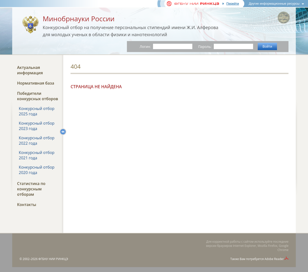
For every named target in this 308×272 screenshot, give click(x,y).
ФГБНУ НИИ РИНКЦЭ (53, 259)
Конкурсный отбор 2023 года (36, 125)
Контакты (26, 204)
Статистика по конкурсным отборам (31, 189)
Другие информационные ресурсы (274, 3)
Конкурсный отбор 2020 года (36, 169)
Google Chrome (282, 248)
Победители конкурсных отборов (37, 96)
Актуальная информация (30, 70)
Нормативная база (35, 83)
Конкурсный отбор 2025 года (36, 111)
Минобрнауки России (78, 18)
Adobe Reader (274, 259)
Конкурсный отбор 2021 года (36, 155)
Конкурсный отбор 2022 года (36, 140)
